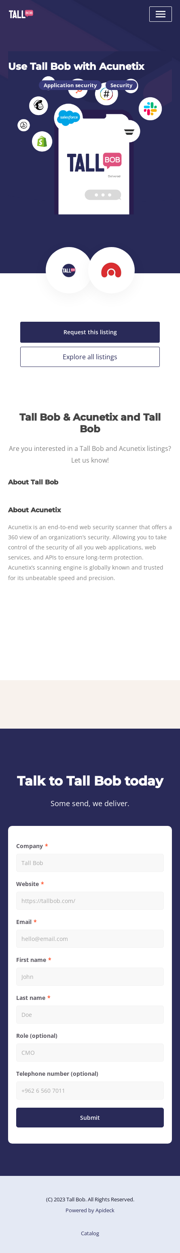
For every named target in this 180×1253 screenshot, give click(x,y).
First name (31, 960)
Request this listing (90, 332)
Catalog (90, 1233)
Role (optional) (36, 1035)
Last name (30, 998)
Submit (90, 1117)
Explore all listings (90, 356)
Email (24, 922)
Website (27, 884)
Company (29, 846)
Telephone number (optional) (57, 1073)
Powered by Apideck (90, 1210)
